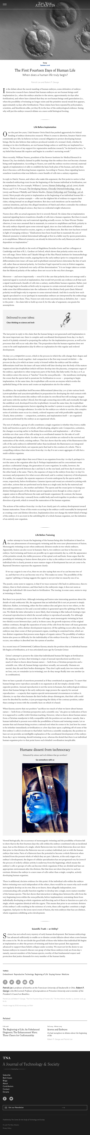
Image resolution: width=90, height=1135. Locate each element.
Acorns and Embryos (57, 1029)
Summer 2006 (45, 65)
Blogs (5, 1081)
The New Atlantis (13, 1125)
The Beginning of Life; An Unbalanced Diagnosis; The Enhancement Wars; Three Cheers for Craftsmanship (21, 1032)
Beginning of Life (41, 974)
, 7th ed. (77, 189)
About (5, 1084)
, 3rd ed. (60, 186)
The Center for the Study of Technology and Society (28, 1120)
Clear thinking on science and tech (20, 323)
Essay (45, 63)
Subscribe (7, 1075)
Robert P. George (52, 82)
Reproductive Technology (24, 974)
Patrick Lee (36, 82)
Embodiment (8, 974)
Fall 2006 (6, 1026)
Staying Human (55, 974)
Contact (6, 1089)
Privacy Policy (7, 1128)
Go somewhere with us (45, 760)
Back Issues (7, 1078)
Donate (6, 1092)
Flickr (31, 1005)
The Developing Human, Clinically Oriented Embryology (50, 189)
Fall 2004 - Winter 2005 (54, 1026)
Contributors (8, 1086)
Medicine (65, 974)
